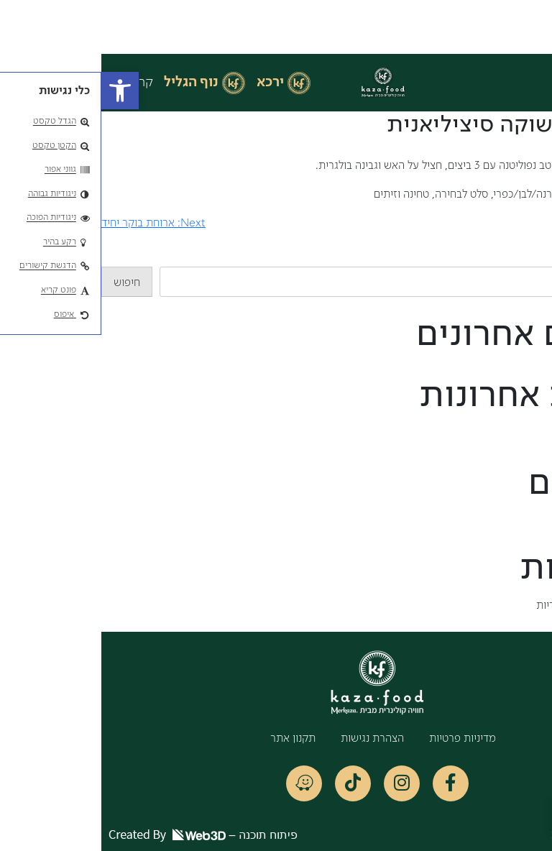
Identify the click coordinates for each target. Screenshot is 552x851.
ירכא (169, 82)
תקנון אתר (191, 739)
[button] (18, 90)
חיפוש (538, 258)
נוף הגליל (90, 82)
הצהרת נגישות (271, 739)
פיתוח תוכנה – (101, 835)
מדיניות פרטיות (361, 739)
